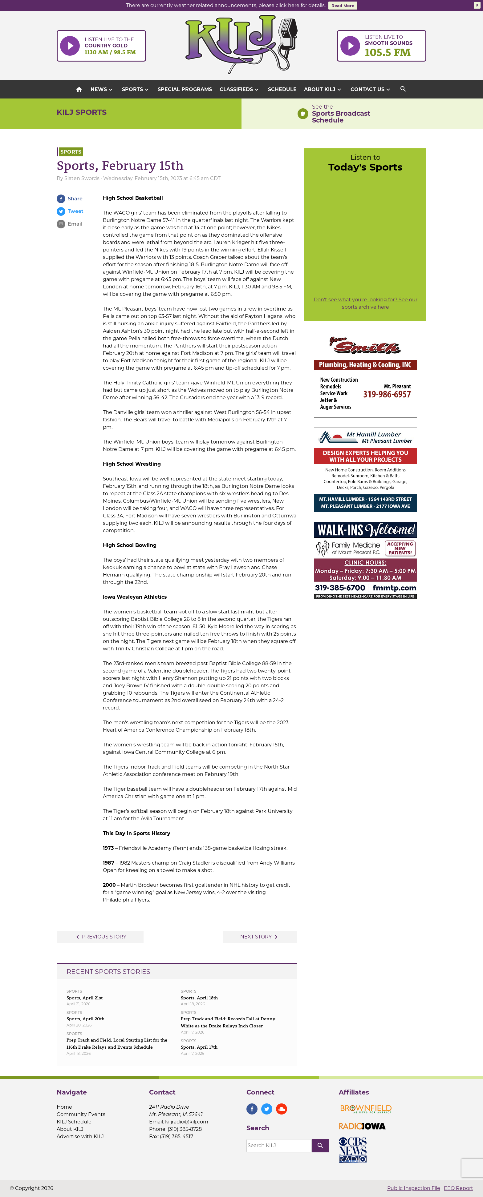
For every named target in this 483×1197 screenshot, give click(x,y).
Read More (342, 5)
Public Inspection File (413, 1188)
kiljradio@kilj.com (186, 1122)
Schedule (282, 89)
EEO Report (458, 1188)
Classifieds (240, 89)
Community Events (81, 1114)
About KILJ (323, 89)
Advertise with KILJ (80, 1136)
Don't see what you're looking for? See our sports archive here (365, 303)
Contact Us (371, 89)
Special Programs (185, 89)
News (102, 89)
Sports (136, 89)
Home (64, 1107)
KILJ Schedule (74, 1122)
